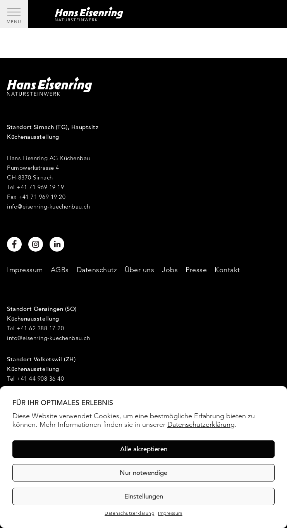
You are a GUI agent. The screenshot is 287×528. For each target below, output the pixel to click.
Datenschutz (97, 269)
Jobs (170, 269)
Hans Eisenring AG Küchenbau (48, 158)
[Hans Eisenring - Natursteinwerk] (157, 14)
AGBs (60, 269)
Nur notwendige (143, 473)
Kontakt (227, 269)
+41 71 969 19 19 (40, 187)
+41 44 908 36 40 (40, 378)
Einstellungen (143, 496)
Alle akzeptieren (143, 449)
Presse (196, 269)
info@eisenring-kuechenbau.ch (48, 206)
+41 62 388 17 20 (40, 328)
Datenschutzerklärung (201, 424)
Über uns (139, 269)
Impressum (170, 513)
